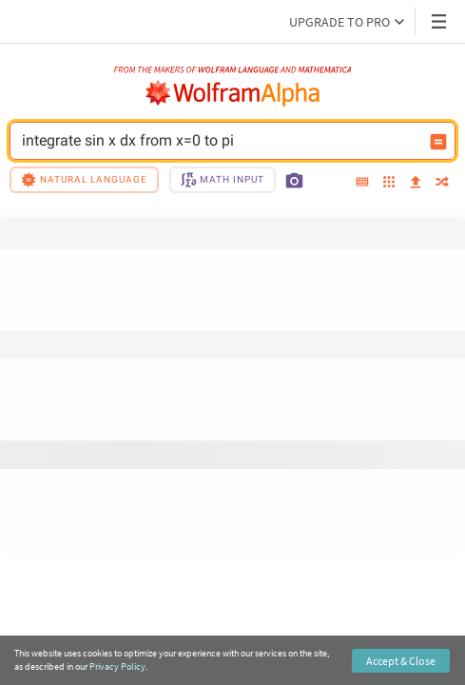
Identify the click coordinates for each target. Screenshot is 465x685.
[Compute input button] (438, 141)
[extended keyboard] (362, 182)
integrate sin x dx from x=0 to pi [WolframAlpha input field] (220, 141)
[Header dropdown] (440, 21)
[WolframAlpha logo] (232, 93)
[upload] (415, 182)
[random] (442, 183)
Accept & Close (401, 661)
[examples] (389, 183)
